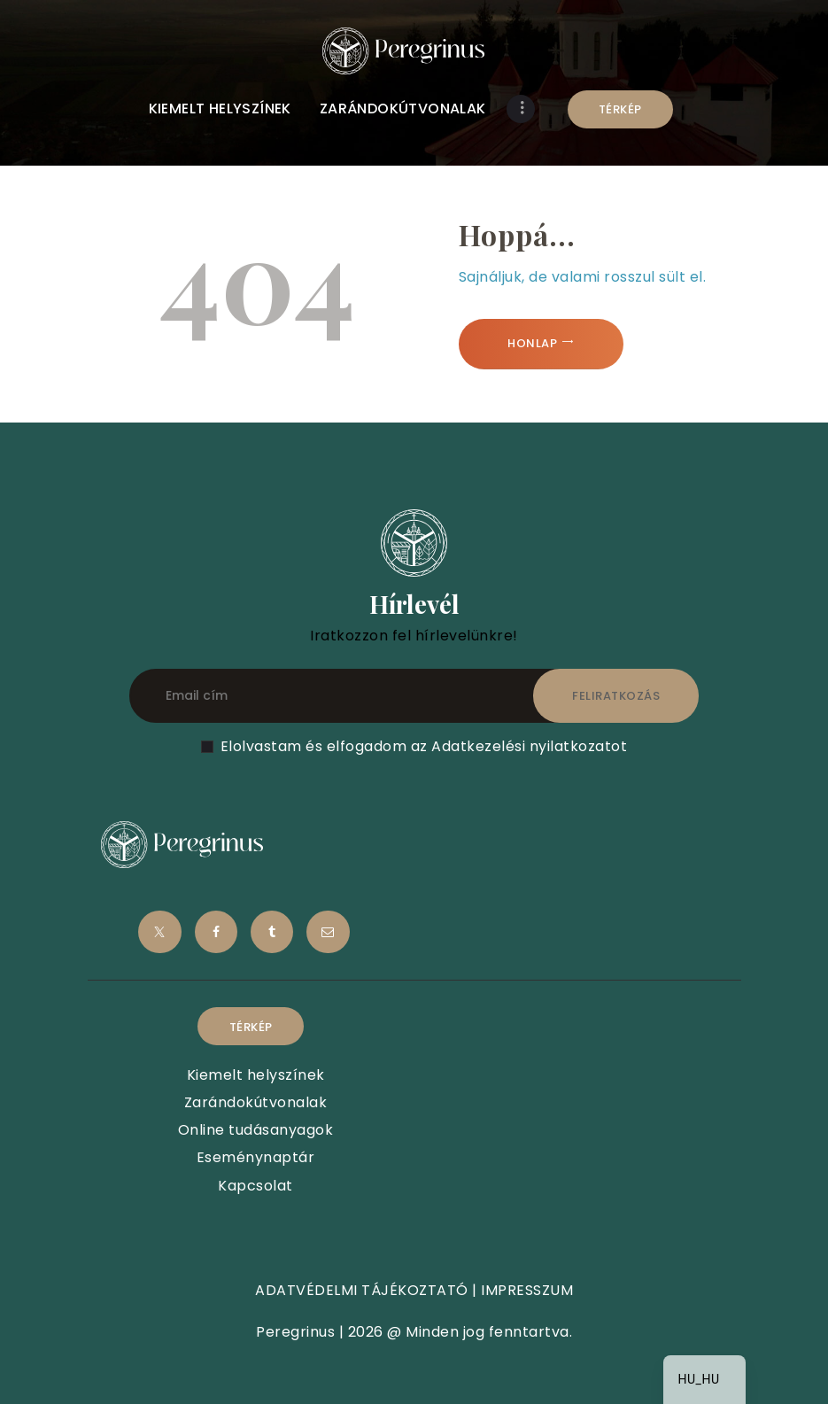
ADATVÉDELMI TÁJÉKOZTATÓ (361, 1290)
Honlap (532, 343)
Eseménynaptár (256, 1157)
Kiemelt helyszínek (256, 1075)
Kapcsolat (255, 1185)
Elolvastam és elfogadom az (424, 746)
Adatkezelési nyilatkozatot (529, 746)
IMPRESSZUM (527, 1290)
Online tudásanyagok (256, 1130)
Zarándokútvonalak (256, 1102)
